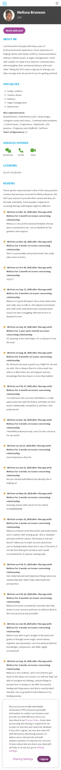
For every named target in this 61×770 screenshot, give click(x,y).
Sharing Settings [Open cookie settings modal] (23, 759)
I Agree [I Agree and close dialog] (44, 759)
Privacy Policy (32, 720)
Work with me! (14, 30)
